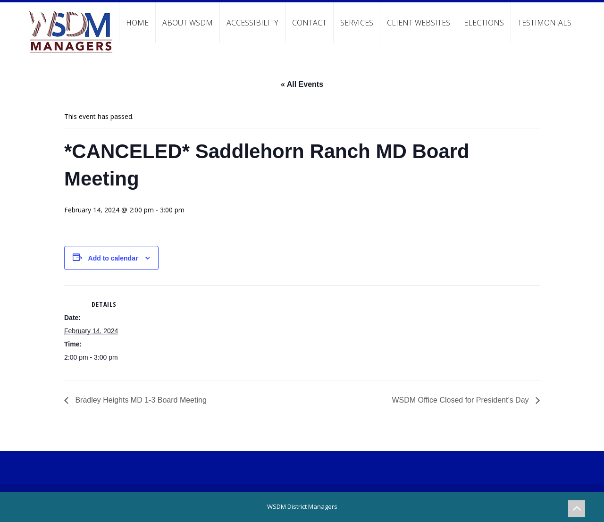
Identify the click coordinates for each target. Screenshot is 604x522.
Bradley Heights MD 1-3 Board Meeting (140, 400)
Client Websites (418, 22)
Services (356, 22)
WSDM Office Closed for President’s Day (461, 400)
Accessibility (252, 22)
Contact (309, 22)
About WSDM (187, 22)
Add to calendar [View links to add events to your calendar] (113, 258)
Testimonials (544, 22)
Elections (484, 22)
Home (137, 22)
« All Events (302, 84)
